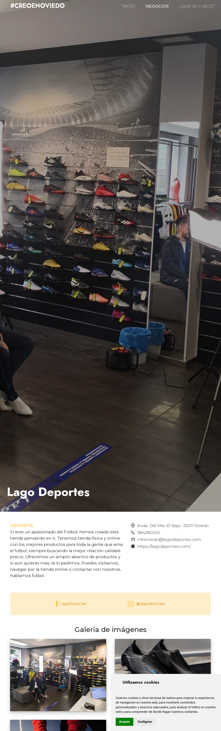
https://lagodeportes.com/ (164, 546)
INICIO (128, 6)
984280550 (148, 532)
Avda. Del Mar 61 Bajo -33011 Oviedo (173, 525)
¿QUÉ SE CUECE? (197, 6)
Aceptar (124, 721)
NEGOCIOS (157, 6)
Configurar (145, 721)
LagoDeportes (71, 604)
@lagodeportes (145, 604)
